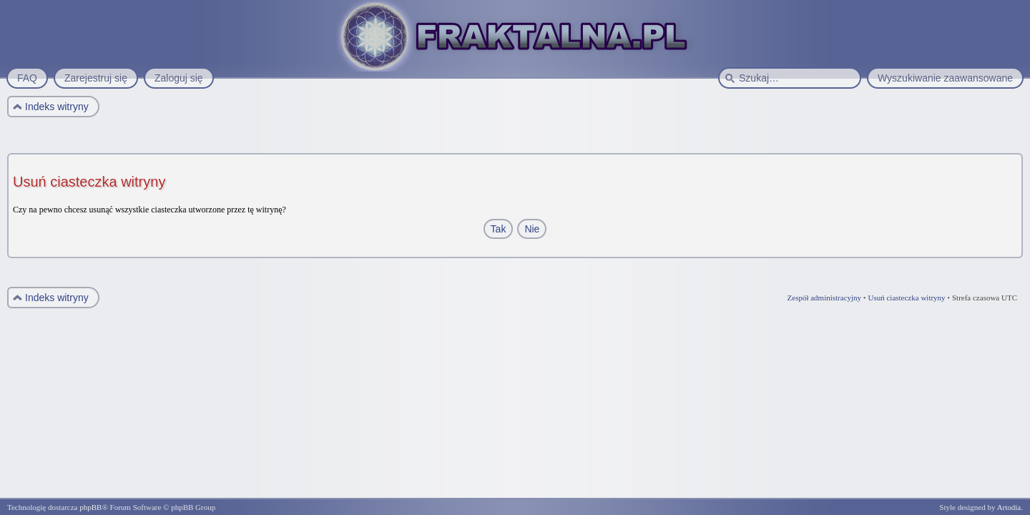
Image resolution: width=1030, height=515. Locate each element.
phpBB (90, 507)
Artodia (1009, 507)
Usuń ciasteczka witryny (906, 297)
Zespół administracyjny (825, 297)
